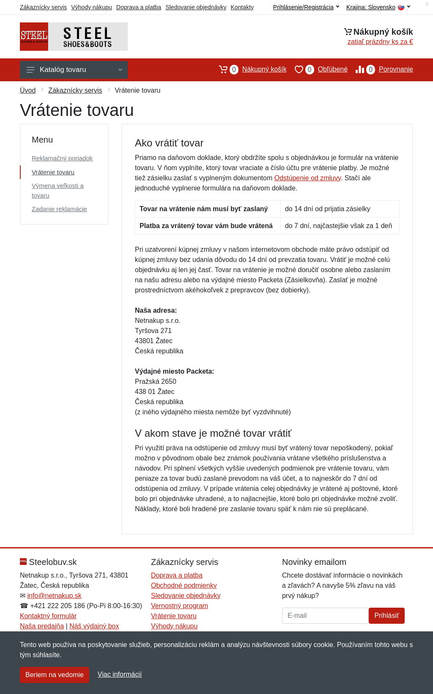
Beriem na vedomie (54, 674)
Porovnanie (380, 69)
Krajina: (378, 7)
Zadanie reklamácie (59, 208)
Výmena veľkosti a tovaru (58, 190)
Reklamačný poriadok (62, 158)
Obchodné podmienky (184, 585)
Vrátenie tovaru (53, 172)
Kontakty (241, 7)
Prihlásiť (386, 615)
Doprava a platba (139, 7)
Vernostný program (179, 605)
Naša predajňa (42, 626)
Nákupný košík (249, 69)
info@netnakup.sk (54, 595)
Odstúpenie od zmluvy (307, 178)
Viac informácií (120, 674)
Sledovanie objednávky (195, 7)
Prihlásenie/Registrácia (306, 7)
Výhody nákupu (91, 7)
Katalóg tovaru (74, 70)
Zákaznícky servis (43, 7)
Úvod (28, 90)
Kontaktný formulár (48, 616)
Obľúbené (317, 69)
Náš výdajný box (94, 626)
